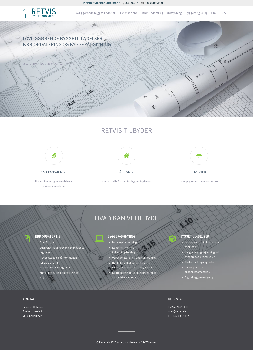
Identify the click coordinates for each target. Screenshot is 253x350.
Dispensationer (128, 13)
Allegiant (122, 342)
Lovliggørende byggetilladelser (94, 13)
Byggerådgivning (196, 13)
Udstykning (174, 13)
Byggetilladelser (194, 236)
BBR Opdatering (47, 236)
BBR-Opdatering (152, 13)
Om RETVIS (218, 13)
